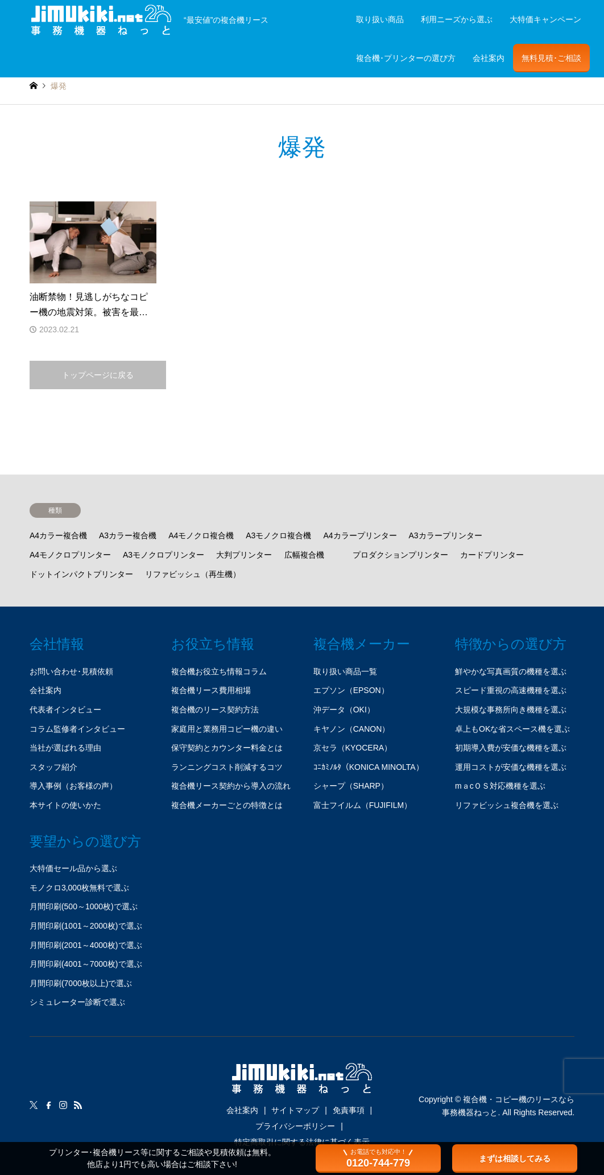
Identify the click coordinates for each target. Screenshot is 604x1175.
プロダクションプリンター (400, 554)
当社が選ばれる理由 (65, 747)
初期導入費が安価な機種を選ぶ (510, 747)
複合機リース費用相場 (211, 690)
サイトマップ (295, 1110)
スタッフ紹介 (53, 767)
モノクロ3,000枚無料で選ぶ (79, 887)
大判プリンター (244, 554)
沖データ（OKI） (344, 709)
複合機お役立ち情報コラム (219, 671)
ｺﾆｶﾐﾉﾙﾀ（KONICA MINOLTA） (368, 767)
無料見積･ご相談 (551, 58)
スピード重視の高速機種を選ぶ (510, 690)
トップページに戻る (98, 375)
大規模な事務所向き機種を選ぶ (510, 709)
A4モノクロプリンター (70, 554)
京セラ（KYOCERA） (352, 747)
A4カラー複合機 (58, 535)
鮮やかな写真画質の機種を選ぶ (510, 671)
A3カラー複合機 (127, 535)
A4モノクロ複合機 (201, 535)
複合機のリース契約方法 (215, 709)
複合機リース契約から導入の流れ (231, 785)
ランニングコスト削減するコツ (227, 767)
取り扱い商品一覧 (345, 671)
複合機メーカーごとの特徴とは (227, 805)
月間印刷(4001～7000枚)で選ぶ (86, 963)
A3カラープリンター (445, 535)
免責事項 (349, 1110)
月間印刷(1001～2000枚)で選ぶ (86, 925)
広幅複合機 (304, 554)
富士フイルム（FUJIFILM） (362, 805)
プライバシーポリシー (295, 1126)
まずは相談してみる (515, 1158)
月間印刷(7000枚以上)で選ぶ (81, 983)
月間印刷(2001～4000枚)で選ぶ (86, 945)
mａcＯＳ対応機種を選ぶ (500, 785)
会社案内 (488, 58)
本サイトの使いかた (65, 805)
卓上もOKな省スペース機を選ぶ (512, 728)
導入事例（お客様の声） (73, 785)
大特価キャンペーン (545, 19)
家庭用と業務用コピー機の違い (227, 728)
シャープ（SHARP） (350, 785)
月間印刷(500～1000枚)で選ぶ (84, 906)
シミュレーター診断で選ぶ (77, 1002)
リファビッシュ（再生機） (193, 574)
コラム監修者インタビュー (77, 728)
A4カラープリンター (359, 535)
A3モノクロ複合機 (278, 535)
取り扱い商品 (380, 19)
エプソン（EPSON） (351, 690)
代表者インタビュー (65, 709)
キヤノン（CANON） (351, 728)
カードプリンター (492, 554)
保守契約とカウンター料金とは (227, 747)
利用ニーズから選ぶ (457, 19)
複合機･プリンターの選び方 (406, 58)
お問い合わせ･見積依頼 (71, 671)
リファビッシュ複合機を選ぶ (507, 805)
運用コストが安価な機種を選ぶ (510, 767)
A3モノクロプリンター (163, 554)
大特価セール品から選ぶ (73, 868)
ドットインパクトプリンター (81, 574)
